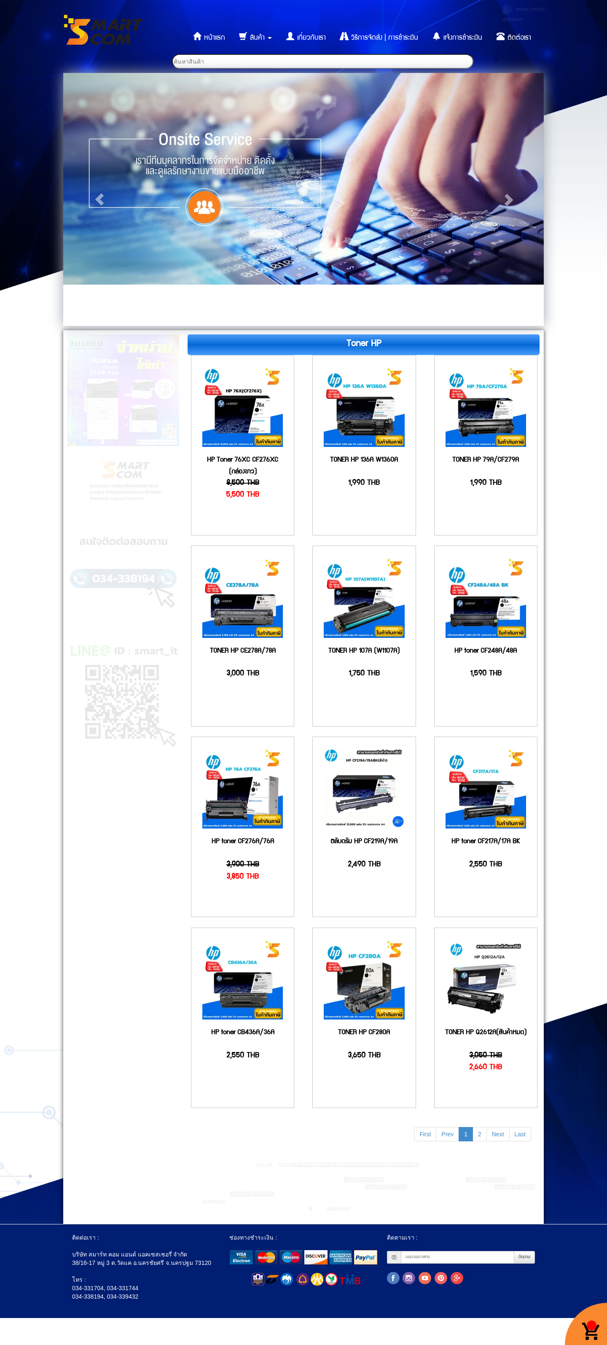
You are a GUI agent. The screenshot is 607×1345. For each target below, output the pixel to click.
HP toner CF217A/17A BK (485, 842)
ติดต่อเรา (514, 36)
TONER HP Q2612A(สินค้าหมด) (485, 1033)
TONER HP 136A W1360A (364, 460)
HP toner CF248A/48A (485, 651)
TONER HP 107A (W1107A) (364, 651)
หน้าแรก (209, 36)
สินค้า (255, 36)
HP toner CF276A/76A (243, 842)
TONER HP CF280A (364, 1033)
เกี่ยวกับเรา (306, 36)
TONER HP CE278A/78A (243, 651)
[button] (99, 199)
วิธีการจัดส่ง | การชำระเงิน (379, 36)
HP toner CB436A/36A (242, 1033)
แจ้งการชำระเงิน (457, 36)
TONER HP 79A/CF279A (485, 460)
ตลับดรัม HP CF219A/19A (364, 842)
